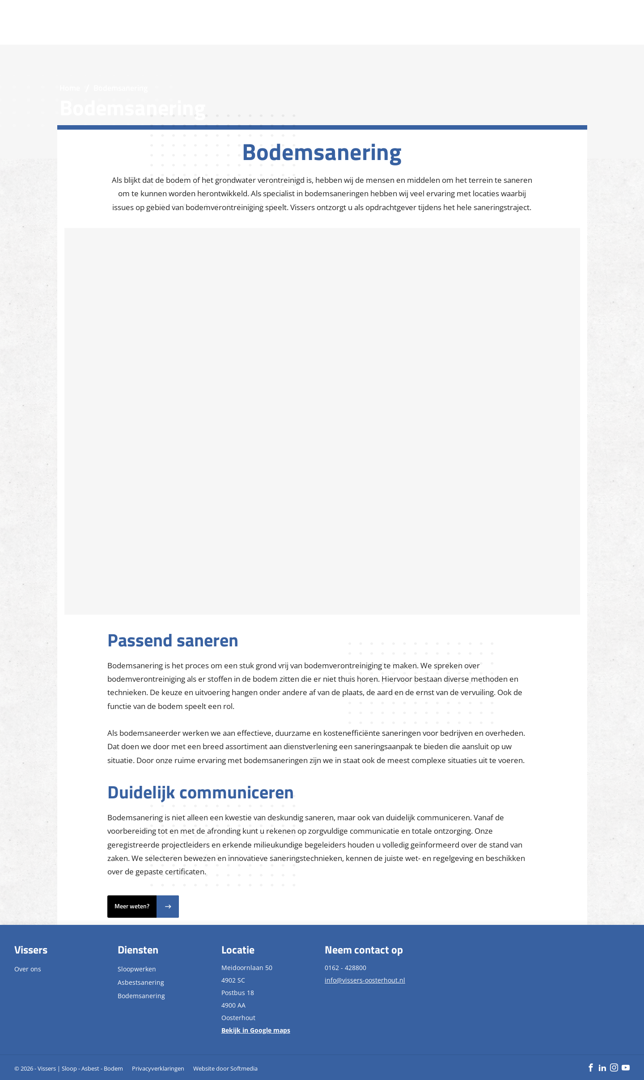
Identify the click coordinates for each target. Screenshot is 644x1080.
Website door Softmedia (225, 1068)
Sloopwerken (137, 969)
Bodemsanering (141, 995)
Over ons (27, 969)
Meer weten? (131, 906)
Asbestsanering (141, 982)
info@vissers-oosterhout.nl (365, 980)
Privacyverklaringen (158, 1068)
